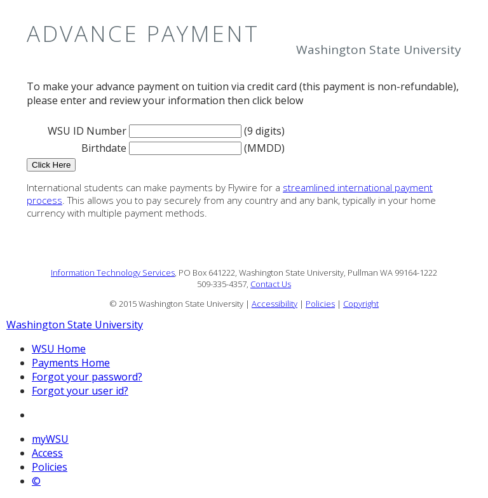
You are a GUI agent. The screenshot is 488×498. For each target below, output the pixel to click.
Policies (320, 303)
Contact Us (270, 284)
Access (47, 453)
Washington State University (74, 325)
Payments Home (71, 363)
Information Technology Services (113, 272)
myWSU (50, 439)
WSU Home (59, 349)
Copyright (361, 303)
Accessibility (274, 303)
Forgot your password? (87, 377)
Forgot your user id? (80, 391)
